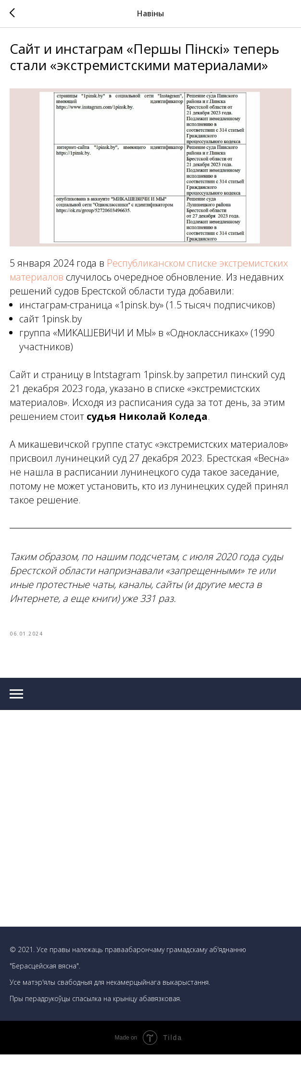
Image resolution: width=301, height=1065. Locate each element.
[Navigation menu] (16, 705)
